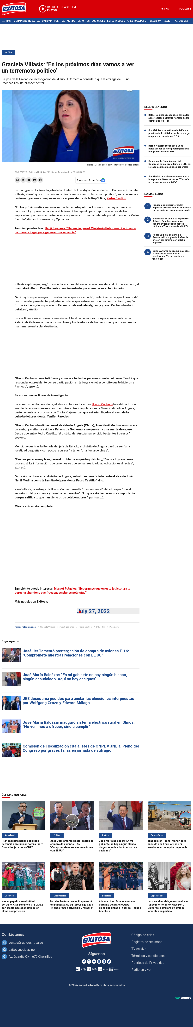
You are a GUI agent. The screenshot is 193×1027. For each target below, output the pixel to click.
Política (59, 21)
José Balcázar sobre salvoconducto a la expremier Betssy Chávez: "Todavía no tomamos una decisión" (168, 179)
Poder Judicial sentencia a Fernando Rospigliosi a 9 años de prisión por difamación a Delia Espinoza (170, 239)
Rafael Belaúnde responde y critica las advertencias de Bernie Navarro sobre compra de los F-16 (168, 118)
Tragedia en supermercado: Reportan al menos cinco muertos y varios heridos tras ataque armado (171, 207)
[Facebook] (84, 961)
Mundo (71, 21)
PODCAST (185, 8)
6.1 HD (165, 8)
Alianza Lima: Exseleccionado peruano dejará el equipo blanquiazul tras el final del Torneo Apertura (120, 906)
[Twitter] (89, 961)
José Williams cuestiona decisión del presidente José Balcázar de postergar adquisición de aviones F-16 (169, 133)
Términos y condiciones (148, 956)
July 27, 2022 (93, 611)
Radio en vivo (141, 970)
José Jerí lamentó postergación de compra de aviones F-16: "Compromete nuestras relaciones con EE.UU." (76, 653)
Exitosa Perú (138, 21)
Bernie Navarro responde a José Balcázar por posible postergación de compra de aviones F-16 (168, 148)
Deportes (84, 21)
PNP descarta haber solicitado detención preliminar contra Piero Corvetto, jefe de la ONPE (22, 844)
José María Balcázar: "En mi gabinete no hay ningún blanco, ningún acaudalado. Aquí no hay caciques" (75, 677)
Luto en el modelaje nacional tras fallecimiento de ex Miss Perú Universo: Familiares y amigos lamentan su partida (168, 906)
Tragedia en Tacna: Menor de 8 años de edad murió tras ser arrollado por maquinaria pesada (167, 844)
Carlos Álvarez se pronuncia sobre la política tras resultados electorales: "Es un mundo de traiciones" (171, 255)
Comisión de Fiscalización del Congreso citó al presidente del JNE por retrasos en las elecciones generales (169, 164)
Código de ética (142, 935)
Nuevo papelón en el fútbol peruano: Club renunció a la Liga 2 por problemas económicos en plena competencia (22, 906)
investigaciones (67, 627)
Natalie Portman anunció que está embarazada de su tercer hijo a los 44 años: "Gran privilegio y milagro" (71, 904)
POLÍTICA (100, 627)
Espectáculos (116, 21)
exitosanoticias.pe (22, 950)
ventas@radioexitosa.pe (26, 943)
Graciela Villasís (47, 627)
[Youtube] (94, 961)
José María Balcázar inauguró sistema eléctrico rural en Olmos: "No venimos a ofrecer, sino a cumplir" (79, 724)
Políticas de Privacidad (147, 963)
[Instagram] (99, 961)
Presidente (114, 627)
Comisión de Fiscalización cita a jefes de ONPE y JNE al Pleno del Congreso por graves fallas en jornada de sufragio (81, 748)
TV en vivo (138, 949)
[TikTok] (109, 961)
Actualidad (44, 21)
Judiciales (98, 21)
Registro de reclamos (146, 942)
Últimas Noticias (24, 21)
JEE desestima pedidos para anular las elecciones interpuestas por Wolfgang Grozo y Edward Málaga (78, 700)
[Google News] (104, 961)
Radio (167, 21)
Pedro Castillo (85, 627)
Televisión (154, 21)
